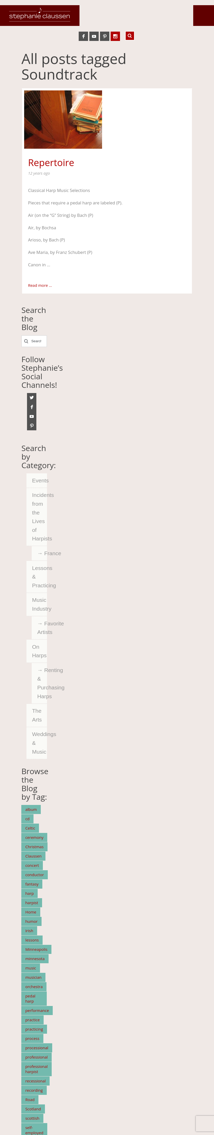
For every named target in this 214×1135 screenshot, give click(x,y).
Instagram (115, 36)
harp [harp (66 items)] (29, 893)
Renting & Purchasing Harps (42, 683)
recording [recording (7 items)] (34, 1090)
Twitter (31, 397)
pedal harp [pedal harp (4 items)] (30, 998)
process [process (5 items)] (32, 1038)
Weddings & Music (39, 742)
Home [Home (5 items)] (30, 912)
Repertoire (51, 162)
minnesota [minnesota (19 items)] (34, 958)
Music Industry (39, 604)
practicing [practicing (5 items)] (34, 1029)
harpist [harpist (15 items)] (31, 902)
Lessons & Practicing (39, 576)
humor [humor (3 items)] (31, 921)
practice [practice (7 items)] (32, 1019)
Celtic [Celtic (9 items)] (30, 828)
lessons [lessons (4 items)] (32, 940)
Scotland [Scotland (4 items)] (33, 1108)
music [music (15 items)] (30, 967)
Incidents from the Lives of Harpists (39, 516)
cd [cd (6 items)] (27, 818)
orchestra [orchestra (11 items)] (34, 986)
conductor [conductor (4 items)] (34, 874)
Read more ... (40, 285)
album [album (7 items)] (31, 809)
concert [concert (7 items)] (32, 865)
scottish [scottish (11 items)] (32, 1118)
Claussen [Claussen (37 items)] (33, 856)
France (45, 553)
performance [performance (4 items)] (37, 1010)
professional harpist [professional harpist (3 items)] (36, 1069)
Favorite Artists (42, 627)
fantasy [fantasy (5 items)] (31, 884)
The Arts (37, 715)
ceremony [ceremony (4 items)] (34, 837)
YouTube (94, 36)
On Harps (39, 651)
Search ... (130, 35)
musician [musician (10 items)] (33, 977)
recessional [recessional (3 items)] (35, 1080)
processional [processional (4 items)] (36, 1047)
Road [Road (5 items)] (30, 1099)
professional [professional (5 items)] (36, 1057)
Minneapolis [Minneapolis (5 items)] (36, 949)
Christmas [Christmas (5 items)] (34, 846)
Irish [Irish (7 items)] (29, 930)
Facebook (83, 36)
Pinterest (104, 36)
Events (39, 480)
